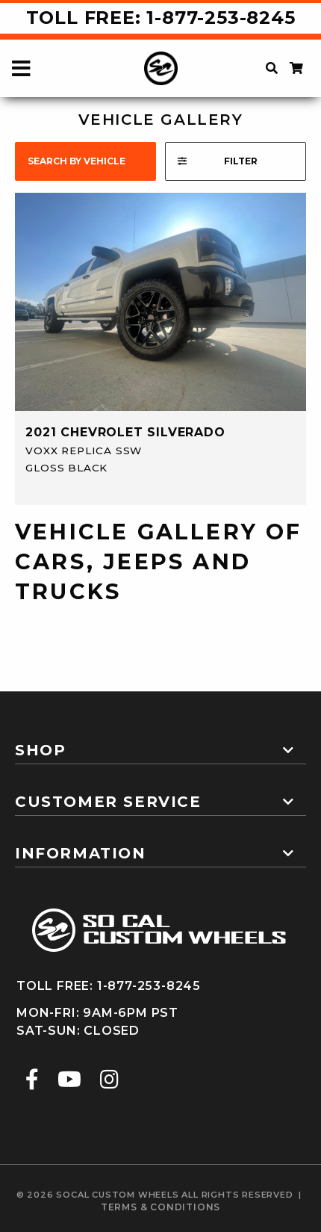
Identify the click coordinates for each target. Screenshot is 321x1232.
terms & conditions (160, 1207)
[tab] (160, 744)
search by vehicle (76, 161)
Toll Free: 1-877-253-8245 (161, 17)
